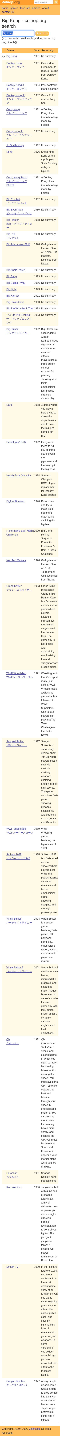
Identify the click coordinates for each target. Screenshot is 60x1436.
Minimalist (34, 1428)
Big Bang (11, 276)
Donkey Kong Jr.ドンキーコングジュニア (19, 99)
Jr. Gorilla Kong (15, 145)
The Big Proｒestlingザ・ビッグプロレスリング (19, 319)
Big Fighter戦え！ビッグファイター (19, 224)
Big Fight (11, 289)
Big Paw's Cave (15, 302)
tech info (25, 8)
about (45, 8)
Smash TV (12, 1266)
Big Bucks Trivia (15, 282)
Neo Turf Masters (16, 560)
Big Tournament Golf (18, 244)
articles (36, 8)
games (14, 8)
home (5, 8)
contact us (8, 12)
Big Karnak (12, 295)
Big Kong (11, 56)
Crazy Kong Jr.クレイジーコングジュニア (19, 135)
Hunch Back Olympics (19, 475)
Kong (9, 151)
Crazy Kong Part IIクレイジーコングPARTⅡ (16, 181)
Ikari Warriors (14, 1187)
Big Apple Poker (15, 270)
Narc (9, 405)
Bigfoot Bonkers (15, 501)
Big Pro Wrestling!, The (19, 308)
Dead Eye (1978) (16, 442)
